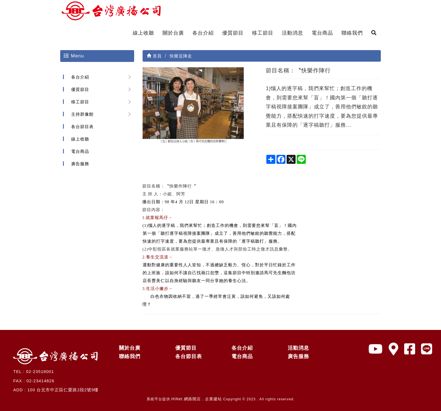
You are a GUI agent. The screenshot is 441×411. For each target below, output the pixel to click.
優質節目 (233, 33)
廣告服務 (80, 163)
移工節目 (262, 33)
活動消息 (292, 33)
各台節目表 (82, 126)
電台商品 (322, 33)
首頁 (154, 55)
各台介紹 (203, 33)
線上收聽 (143, 33)
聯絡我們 (352, 33)
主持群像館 (82, 114)
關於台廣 (173, 33)
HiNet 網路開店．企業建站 (196, 399)
